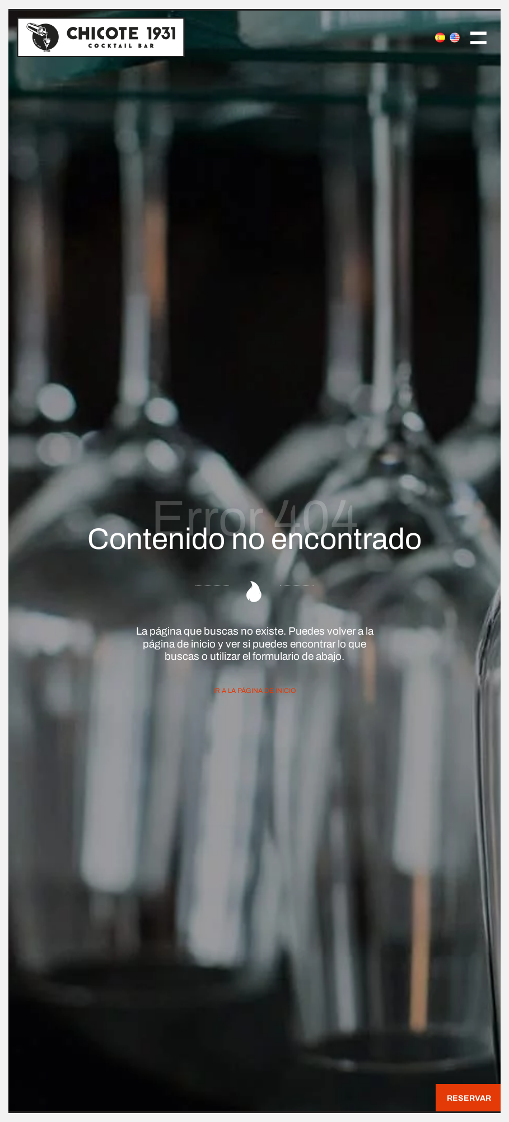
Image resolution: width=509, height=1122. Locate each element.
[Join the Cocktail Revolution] (192, 37)
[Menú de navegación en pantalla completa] (478, 36)
